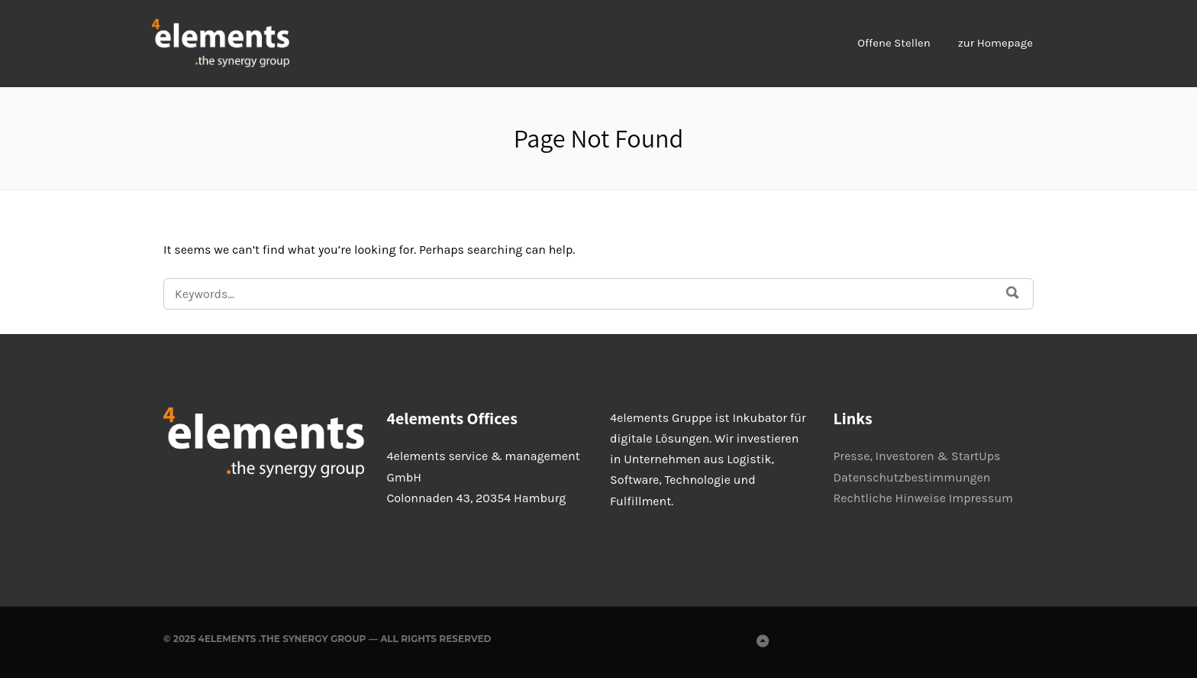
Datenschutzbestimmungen (912, 477)
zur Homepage (995, 43)
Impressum (981, 498)
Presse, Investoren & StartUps (917, 456)
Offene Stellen (894, 43)
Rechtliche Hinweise (890, 498)
